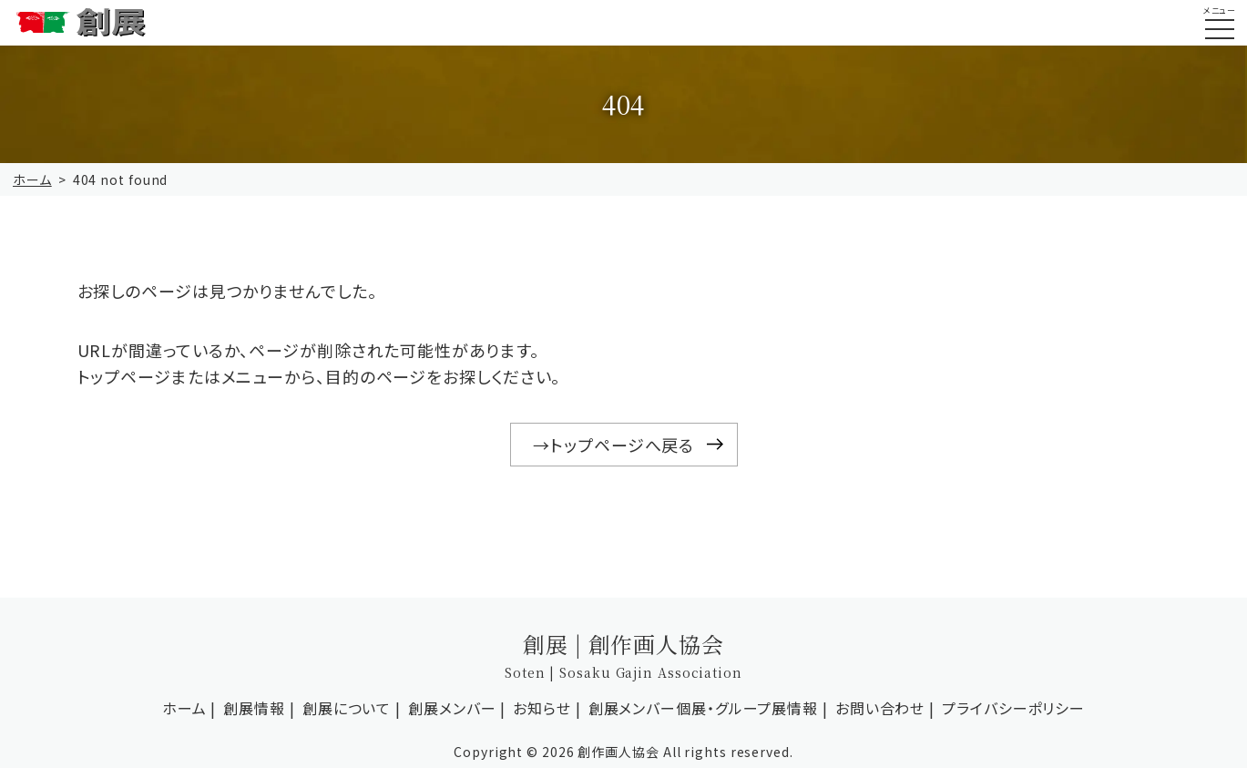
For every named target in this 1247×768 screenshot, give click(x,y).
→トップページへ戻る (613, 444)
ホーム (32, 179)
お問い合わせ (880, 708)
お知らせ (542, 708)
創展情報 (254, 708)
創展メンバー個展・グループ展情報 (703, 708)
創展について (346, 708)
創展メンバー (452, 708)
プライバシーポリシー (1013, 708)
